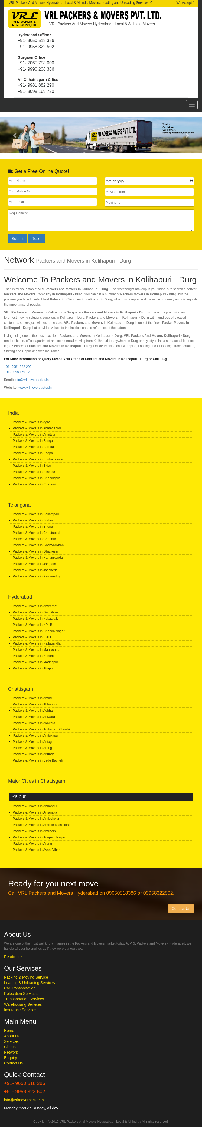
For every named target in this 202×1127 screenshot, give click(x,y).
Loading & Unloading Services (29, 983)
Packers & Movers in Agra (31, 422)
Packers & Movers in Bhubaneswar (38, 459)
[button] (15, 135)
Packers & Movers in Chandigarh (36, 478)
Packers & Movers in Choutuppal (36, 533)
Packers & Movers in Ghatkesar (35, 551)
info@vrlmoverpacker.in (32, 380)
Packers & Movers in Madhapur (35, 662)
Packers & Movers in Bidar (32, 466)
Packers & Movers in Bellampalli (36, 514)
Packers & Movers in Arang (32, 748)
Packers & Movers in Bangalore (35, 441)
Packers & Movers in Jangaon (34, 564)
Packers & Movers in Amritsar (34, 434)
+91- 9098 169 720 (36, 91)
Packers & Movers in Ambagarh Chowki (41, 729)
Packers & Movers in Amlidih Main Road (41, 825)
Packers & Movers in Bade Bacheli (38, 760)
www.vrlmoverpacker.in (35, 388)
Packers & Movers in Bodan (33, 520)
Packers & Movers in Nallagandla (37, 643)
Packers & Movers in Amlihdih (34, 831)
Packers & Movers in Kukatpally (35, 618)
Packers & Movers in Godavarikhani (38, 545)
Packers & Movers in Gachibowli (36, 612)
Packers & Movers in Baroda (33, 447)
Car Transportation (19, 988)
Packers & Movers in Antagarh (34, 742)
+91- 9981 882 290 (36, 85)
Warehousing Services (23, 1004)
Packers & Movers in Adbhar (33, 711)
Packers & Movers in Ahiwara (34, 717)
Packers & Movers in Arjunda (33, 754)
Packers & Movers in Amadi (33, 698)
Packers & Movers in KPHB (32, 625)
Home (9, 1030)
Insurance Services (20, 1010)
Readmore (13, 957)
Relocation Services (21, 993)
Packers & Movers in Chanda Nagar (38, 631)
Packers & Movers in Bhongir (34, 526)
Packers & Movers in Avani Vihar (36, 850)
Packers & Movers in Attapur (33, 668)
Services (11, 1041)
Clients (10, 1047)
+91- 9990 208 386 (36, 69)
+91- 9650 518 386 (36, 40)
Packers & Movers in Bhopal (33, 453)
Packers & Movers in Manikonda (36, 650)
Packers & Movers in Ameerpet (35, 606)
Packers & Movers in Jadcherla (35, 570)
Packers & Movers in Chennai (34, 484)
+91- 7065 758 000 (36, 63)
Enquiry (10, 1058)
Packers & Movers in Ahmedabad (37, 428)
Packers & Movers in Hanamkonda (38, 558)
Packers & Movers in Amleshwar (36, 819)
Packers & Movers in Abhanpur (35, 704)
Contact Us (13, 1063)
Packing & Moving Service (26, 977)
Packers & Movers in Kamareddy (36, 576)
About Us (12, 1036)
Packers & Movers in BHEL (32, 637)
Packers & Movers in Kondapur (35, 656)
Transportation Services (24, 999)
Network (11, 1052)
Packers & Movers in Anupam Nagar (39, 837)
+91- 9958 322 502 (36, 46)
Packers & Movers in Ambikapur (36, 735)
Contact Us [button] (181, 908)
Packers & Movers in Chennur (34, 539)
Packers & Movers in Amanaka (35, 812)
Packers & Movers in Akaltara (34, 723)
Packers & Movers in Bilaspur (34, 472)
